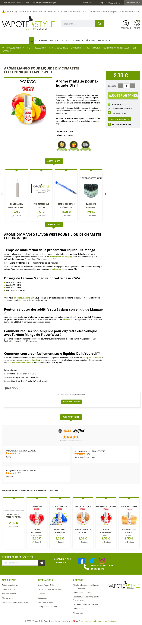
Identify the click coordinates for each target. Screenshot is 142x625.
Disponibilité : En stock (122, 108)
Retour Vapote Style (10, 585)
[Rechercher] (82, 23)
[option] (16, 195)
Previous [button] (2, 194)
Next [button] (105, 194)
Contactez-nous (133, 3)
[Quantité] (126, 85)
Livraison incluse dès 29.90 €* (50, 589)
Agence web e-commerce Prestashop (101, 621)
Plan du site (78, 613)
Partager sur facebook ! (122, 124)
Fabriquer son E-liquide (47, 606)
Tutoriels (87, 3)
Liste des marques (45, 602)
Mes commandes (9, 593)
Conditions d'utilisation (82, 592)
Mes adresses (7, 598)
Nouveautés (43, 598)
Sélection (41, 593)
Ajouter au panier (123, 95)
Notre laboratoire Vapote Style (85, 604)
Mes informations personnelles (15, 602)
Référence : (117, 104)
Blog (101, 3)
